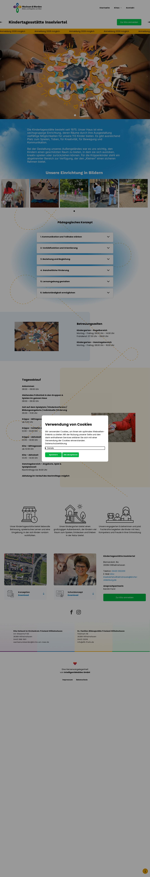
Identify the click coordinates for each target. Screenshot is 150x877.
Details (50, 448)
